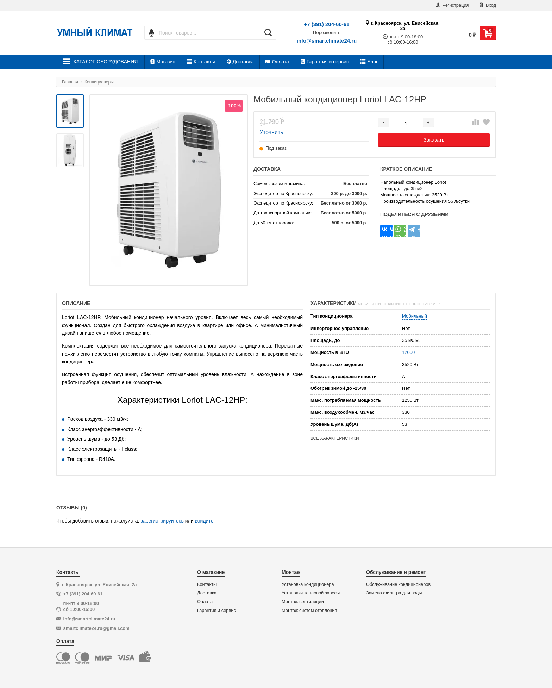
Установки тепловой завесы (311, 592)
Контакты (201, 61)
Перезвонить (326, 32)
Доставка (240, 61)
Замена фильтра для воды (394, 592)
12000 (408, 352)
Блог (369, 61)
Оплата (277, 61)
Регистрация (452, 5)
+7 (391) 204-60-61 (327, 24)
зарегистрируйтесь (162, 521)
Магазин (162, 61)
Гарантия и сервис (325, 61)
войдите (204, 521)
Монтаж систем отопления (309, 610)
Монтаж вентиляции (303, 601)
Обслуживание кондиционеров (398, 584)
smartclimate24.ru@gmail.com (96, 628)
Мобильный (414, 316)
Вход (487, 5)
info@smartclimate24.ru (327, 41)
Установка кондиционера (308, 584)
